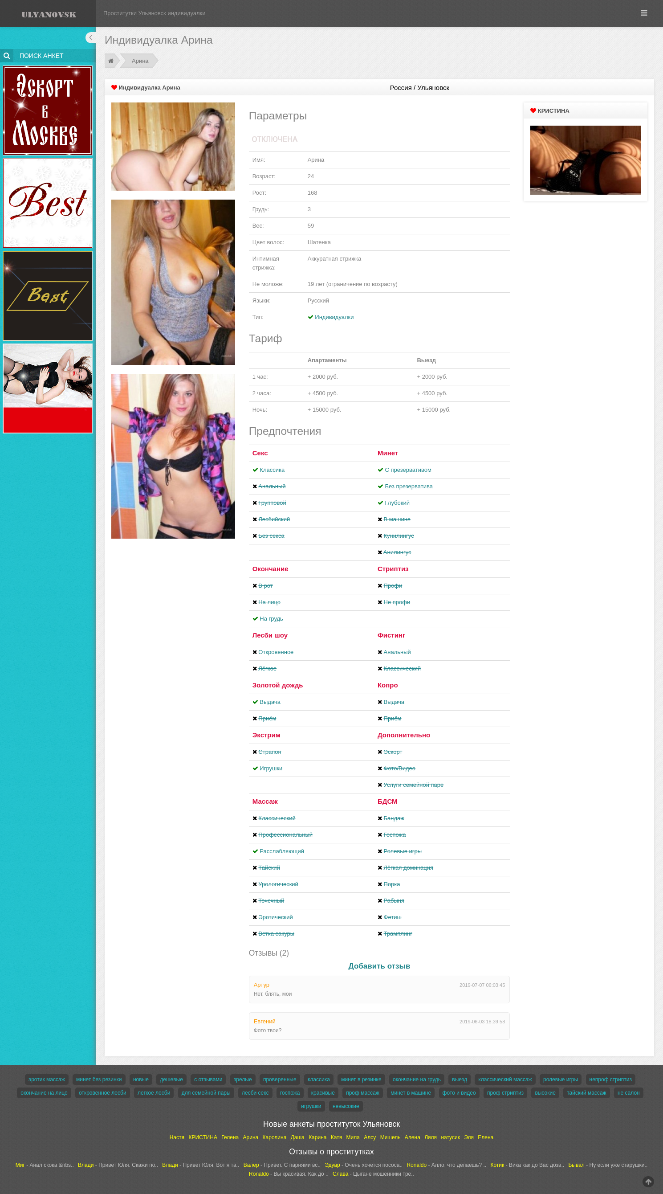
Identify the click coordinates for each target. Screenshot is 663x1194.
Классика (272, 469)
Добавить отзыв (380, 966)
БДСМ (388, 801)
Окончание (270, 568)
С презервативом (408, 469)
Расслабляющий (282, 851)
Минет (388, 453)
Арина (140, 60)
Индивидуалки (334, 317)
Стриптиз (393, 568)
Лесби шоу (270, 635)
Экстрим (266, 735)
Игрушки (271, 768)
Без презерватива (409, 486)
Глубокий (397, 502)
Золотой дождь (277, 685)
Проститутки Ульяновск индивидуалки (154, 13)
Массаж (265, 801)
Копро (388, 685)
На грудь (271, 618)
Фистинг (391, 635)
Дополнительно (404, 735)
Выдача (270, 702)
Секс (260, 453)
